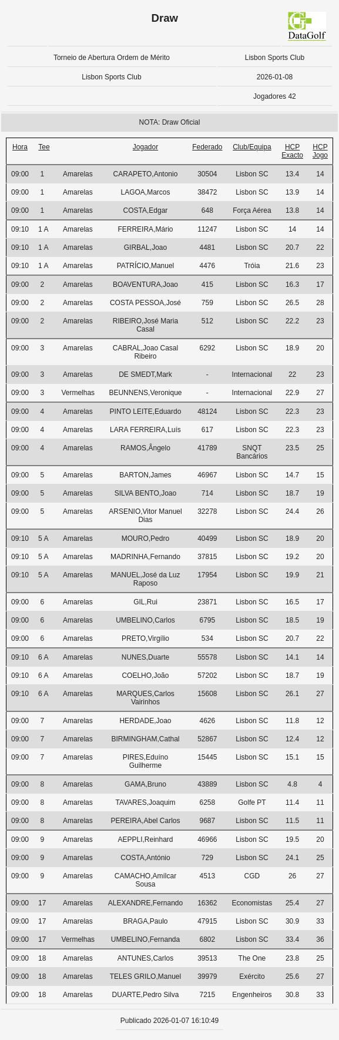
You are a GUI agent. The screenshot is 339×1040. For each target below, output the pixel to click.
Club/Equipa (252, 147)
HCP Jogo (320, 151)
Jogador (145, 147)
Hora (20, 147)
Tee (43, 147)
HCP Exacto (292, 151)
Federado (207, 147)
